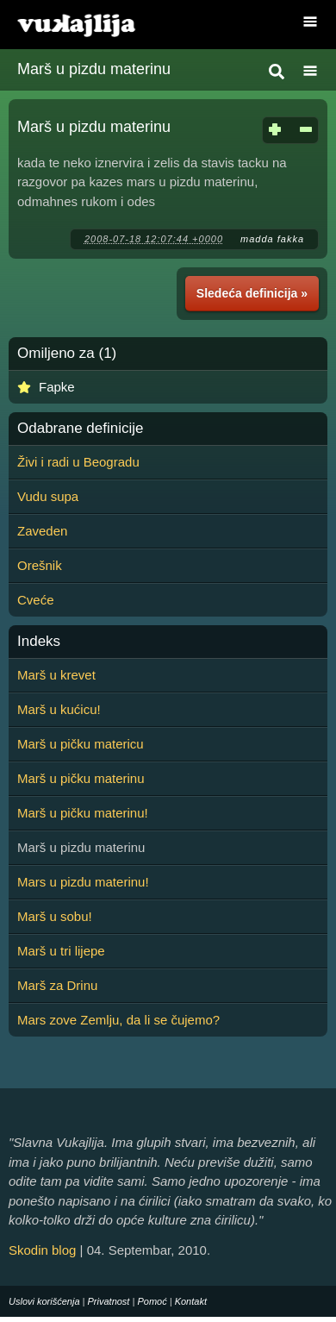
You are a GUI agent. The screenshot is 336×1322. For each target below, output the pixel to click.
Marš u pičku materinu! (82, 812)
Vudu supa (47, 496)
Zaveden (42, 530)
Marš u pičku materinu (81, 778)
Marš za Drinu (57, 985)
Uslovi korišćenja (44, 1301)
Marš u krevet (56, 674)
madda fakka (272, 239)
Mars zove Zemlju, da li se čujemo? (118, 1019)
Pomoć (151, 1301)
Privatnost (109, 1301)
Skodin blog (42, 1250)
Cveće (35, 599)
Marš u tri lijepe (61, 950)
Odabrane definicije (80, 428)
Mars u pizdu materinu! (83, 881)
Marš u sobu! (54, 916)
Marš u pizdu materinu (94, 69)
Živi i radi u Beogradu (78, 461)
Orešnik (39, 565)
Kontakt (191, 1301)
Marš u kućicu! (59, 709)
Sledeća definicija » (252, 293)
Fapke (57, 386)
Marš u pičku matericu (80, 743)
